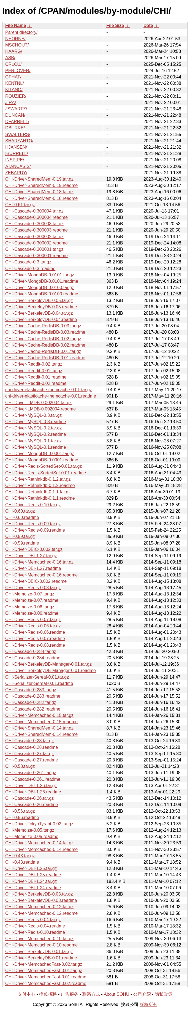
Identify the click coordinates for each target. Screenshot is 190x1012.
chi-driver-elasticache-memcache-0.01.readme (50, 396)
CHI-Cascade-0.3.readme (30, 268)
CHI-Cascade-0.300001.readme (36, 255)
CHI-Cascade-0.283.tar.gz (30, 689)
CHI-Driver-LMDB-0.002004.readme (40, 409)
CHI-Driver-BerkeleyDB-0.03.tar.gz (39, 894)
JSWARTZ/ (16, 109)
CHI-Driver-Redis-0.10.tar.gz (33, 504)
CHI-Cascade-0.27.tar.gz (29, 753)
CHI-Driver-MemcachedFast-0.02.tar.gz (43, 964)
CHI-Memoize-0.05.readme (31, 836)
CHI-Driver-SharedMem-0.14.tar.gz (39, 728)
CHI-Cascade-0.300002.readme (36, 243)
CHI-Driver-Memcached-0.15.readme (41, 721)
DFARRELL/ (17, 121)
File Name (15, 25)
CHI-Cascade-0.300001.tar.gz (34, 249)
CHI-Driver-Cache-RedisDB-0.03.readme (45, 332)
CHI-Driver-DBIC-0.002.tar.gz (34, 549)
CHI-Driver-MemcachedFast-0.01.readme (45, 977)
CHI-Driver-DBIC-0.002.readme (36, 581)
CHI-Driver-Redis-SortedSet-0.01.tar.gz (43, 466)
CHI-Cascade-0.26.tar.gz (29, 798)
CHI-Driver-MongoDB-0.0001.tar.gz (39, 453)
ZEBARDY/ (16, 172)
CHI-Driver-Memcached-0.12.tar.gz (39, 906)
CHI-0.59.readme (22, 543)
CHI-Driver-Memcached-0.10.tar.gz (39, 938)
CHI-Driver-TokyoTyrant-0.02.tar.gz (39, 823)
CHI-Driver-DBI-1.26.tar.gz (31, 785)
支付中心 (26, 994)
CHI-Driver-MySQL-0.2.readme (35, 434)
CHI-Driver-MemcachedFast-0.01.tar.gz (43, 970)
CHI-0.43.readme (22, 862)
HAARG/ (13, 51)
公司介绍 (142, 994)
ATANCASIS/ (18, 166)
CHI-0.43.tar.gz (20, 855)
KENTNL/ (14, 83)
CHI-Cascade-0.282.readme (32, 709)
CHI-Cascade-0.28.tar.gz (29, 740)
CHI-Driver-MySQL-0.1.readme (35, 447)
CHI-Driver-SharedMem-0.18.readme (41, 198)
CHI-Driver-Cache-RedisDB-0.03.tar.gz (43, 325)
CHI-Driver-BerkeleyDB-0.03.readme (41, 900)
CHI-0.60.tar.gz (20, 511)
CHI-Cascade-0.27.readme (31, 760)
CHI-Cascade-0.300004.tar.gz (34, 211)
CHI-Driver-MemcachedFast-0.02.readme (45, 983)
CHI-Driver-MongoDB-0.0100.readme (41, 294)
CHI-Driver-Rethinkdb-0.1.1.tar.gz (37, 491)
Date (148, 25)
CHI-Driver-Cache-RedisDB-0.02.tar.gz (43, 338)
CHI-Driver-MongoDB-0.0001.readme (41, 460)
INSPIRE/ (14, 159)
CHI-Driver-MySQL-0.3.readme (35, 421)
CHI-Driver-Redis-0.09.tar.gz (33, 523)
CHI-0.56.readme (22, 817)
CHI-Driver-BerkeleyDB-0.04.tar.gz (39, 313)
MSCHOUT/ (17, 45)
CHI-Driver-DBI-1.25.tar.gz (31, 868)
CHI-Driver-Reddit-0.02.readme (35, 383)
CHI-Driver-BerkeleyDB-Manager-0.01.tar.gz (48, 664)
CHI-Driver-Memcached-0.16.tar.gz (39, 562)
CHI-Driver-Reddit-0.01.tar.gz (33, 370)
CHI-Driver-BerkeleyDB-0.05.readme (41, 306)
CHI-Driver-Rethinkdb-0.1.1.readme (40, 498)
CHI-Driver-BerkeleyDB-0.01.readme (41, 958)
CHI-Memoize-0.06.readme (31, 613)
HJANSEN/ (16, 147)
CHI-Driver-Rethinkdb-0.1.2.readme (40, 485)
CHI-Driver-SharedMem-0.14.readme (41, 734)
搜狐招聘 (48, 994)
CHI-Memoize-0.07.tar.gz (29, 594)
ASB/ (10, 57)
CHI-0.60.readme (22, 517)
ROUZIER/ (15, 96)
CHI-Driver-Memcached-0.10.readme (41, 945)
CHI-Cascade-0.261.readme (32, 779)
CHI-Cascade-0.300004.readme (36, 217)
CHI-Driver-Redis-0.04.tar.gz (33, 919)
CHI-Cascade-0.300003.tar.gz (34, 223)
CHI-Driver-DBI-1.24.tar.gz (31, 881)
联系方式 (91, 994)
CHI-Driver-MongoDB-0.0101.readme (41, 281)
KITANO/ (14, 89)
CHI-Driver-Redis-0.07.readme (35, 638)
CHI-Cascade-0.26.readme (31, 804)
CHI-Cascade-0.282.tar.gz (30, 702)
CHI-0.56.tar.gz (20, 811)
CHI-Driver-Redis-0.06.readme (35, 632)
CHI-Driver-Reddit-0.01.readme (35, 377)
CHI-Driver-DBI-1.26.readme (33, 792)
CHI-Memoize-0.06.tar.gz (29, 607)
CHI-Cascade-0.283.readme (32, 696)
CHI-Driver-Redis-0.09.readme (35, 530)
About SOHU (116, 994)
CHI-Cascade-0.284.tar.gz (30, 651)
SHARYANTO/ (19, 140)
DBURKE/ (15, 128)
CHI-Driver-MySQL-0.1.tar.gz (33, 441)
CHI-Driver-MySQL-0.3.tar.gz (33, 415)
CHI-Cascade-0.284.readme (32, 657)
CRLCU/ (13, 64)
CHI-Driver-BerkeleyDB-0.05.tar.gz (39, 300)
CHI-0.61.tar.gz (20, 204)
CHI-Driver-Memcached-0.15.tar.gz (39, 715)
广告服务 (69, 994)
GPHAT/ (13, 77)
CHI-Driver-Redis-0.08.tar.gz (33, 587)
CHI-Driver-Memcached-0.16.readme (41, 575)
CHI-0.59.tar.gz (20, 536)
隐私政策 (163, 994)
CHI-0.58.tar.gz (20, 766)
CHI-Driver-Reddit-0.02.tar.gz (33, 364)
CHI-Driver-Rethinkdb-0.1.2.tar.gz (37, 479)
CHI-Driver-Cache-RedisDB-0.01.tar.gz (43, 351)
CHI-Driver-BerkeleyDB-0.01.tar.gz (39, 951)
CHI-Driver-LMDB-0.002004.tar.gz (38, 402)
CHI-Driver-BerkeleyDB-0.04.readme (41, 319)
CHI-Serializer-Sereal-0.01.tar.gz (37, 677)
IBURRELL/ (16, 153)
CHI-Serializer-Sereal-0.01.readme (39, 683)
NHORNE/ (15, 38)
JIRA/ (10, 102)
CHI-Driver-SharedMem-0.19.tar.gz (39, 179)
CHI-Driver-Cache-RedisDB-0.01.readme (45, 357)
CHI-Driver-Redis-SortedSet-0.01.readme (45, 472)
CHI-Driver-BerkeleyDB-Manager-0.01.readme (50, 670)
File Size (115, 25)
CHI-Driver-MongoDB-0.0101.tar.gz (39, 275)
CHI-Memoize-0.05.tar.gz (29, 830)
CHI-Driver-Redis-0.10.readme (35, 932)
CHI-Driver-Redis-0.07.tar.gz (33, 619)
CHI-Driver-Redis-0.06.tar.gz (33, 626)
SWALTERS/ (17, 134)
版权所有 (148, 1004)
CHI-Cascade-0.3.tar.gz (28, 262)
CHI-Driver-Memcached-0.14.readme (41, 849)
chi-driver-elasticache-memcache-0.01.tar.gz (48, 389)
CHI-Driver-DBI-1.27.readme (33, 568)
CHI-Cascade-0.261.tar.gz (30, 772)
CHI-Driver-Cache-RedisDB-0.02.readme (45, 345)
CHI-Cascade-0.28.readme (31, 747)
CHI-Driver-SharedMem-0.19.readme (41, 185)
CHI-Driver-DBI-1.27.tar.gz (31, 555)
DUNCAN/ (15, 115)
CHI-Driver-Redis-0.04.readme (35, 926)
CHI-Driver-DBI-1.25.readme (33, 874)
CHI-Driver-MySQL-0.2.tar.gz (33, 428)
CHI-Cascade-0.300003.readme (36, 230)
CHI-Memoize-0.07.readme (31, 600)
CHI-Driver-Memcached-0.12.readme (41, 913)
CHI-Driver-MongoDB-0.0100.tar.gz (39, 287)
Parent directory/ (21, 32)
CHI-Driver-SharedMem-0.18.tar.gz (39, 191)
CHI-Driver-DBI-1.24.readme (33, 887)
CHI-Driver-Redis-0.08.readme (35, 645)
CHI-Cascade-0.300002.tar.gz (34, 236)
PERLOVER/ (18, 70)
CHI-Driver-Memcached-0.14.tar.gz (39, 842)
